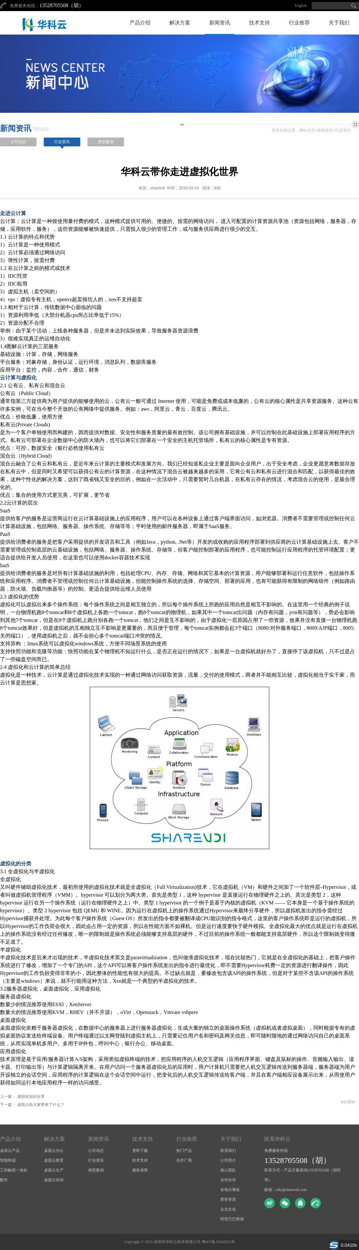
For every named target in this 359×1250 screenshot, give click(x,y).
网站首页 (307, 130)
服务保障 (140, 1170)
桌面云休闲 (54, 1180)
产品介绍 (140, 22)
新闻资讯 (219, 22)
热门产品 (184, 1150)
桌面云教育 (54, 1160)
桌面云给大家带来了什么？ (40, 1104)
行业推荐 (299, 22)
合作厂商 (184, 1160)
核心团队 (228, 1170)
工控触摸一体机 (13, 1170)
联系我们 (228, 1150)
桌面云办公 (54, 1150)
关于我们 (339, 22)
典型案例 (106, 142)
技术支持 (259, 22)
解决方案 (179, 22)
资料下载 (140, 1150)
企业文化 (228, 1209)
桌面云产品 (10, 1150)
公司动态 (18, 142)
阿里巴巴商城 (232, 1219)
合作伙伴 (228, 1180)
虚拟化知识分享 (31, 1096)
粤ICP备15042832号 (218, 1242)
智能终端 (8, 1160)
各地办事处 (230, 1189)
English (301, 5)
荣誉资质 (228, 1199)
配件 (4, 1180)
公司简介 (228, 1160)
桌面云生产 (54, 1170)
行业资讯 (343, 130)
